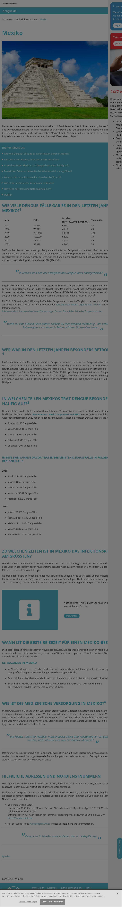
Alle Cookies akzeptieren (52, 901)
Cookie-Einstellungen (28, 901)
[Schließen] (117, 894)
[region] (61, 898)
